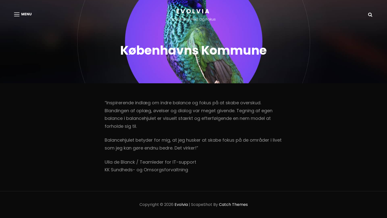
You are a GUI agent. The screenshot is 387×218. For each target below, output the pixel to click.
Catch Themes (233, 204)
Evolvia (193, 11)
